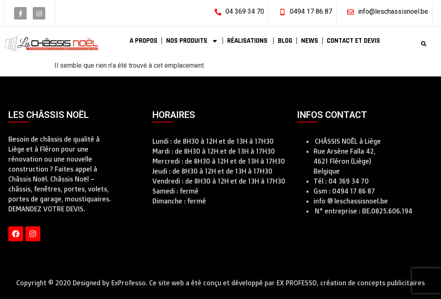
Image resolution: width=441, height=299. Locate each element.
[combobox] (401, 43)
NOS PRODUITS (192, 41)
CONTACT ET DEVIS (353, 40)
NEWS (309, 40)
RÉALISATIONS (248, 40)
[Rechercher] (425, 43)
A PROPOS (143, 40)
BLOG (285, 40)
